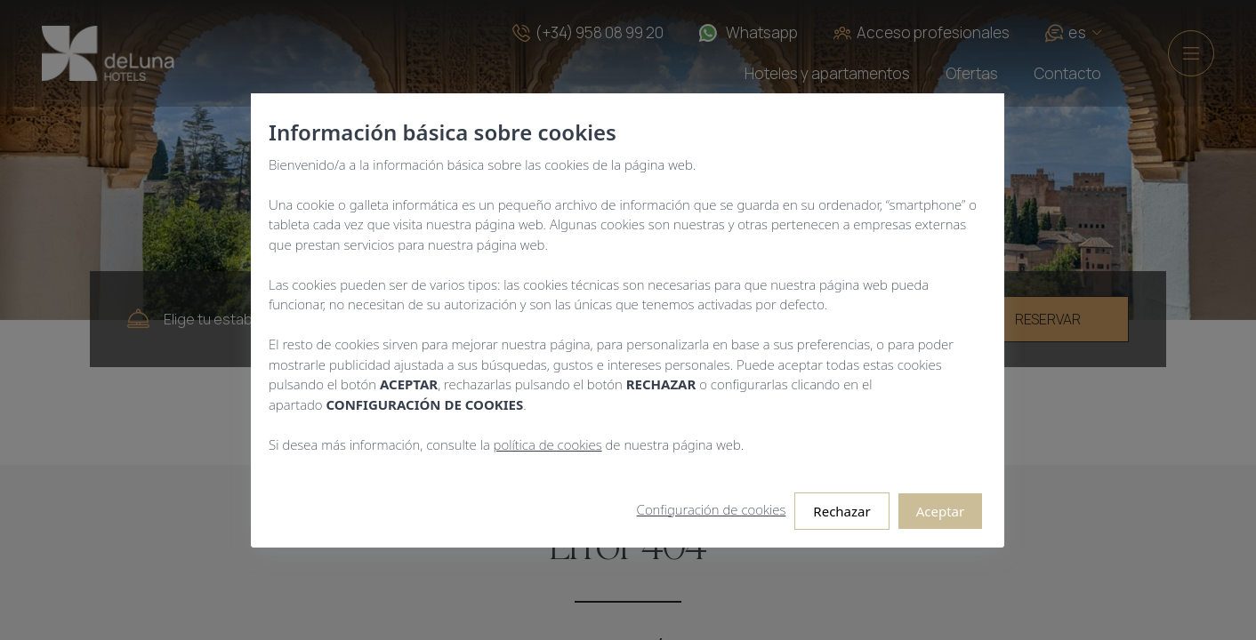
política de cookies (548, 443)
